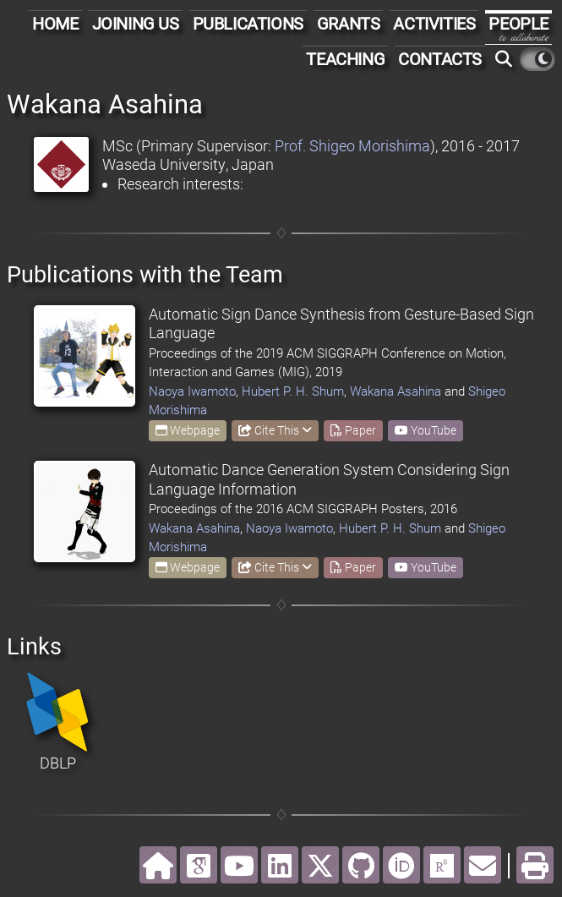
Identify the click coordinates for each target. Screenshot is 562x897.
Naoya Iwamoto (192, 391)
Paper (353, 430)
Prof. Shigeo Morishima (352, 146)
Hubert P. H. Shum (293, 391)
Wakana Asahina (395, 391)
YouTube (425, 430)
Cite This (275, 430)
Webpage (188, 430)
